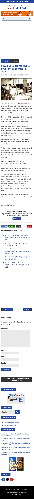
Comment (16, 61)
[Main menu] (16, 19)
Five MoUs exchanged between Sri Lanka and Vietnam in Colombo (15, 435)
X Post (18, 226)
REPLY (30, 226)
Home (5, 378)
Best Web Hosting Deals (10, 425)
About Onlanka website (13, 492)
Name (3, 350)
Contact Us (24, 492)
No (11, 61)
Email (3, 356)
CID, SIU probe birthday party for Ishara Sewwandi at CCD (15, 448)
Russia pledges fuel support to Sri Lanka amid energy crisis (15, 453)
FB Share (4, 226)
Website (3, 363)
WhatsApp (11, 226)
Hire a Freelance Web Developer (11, 423)
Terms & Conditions (16, 494)
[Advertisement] (17, 40)
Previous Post (8, 310)
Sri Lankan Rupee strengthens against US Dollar (15, 439)
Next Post (26, 310)
